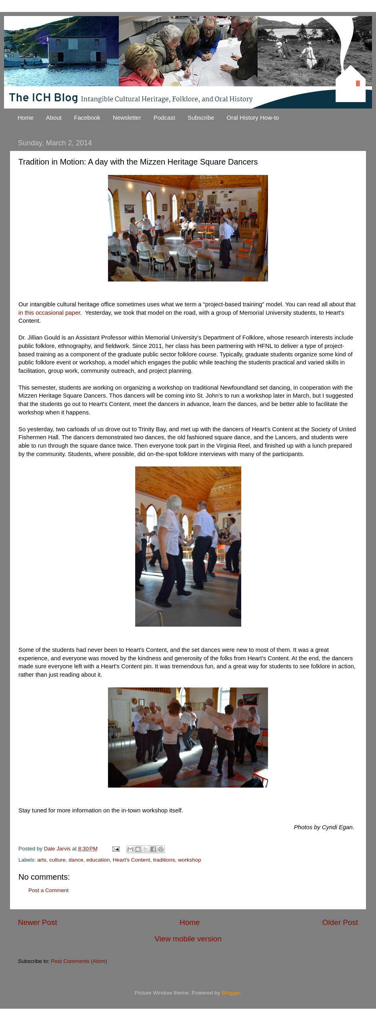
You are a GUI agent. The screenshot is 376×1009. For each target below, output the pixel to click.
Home (26, 117)
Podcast (164, 117)
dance (75, 860)
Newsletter (127, 117)
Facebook (87, 117)
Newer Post (37, 922)
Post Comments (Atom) (79, 961)
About (54, 117)
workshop (189, 860)
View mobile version (188, 939)
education (98, 860)
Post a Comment (48, 890)
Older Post (340, 922)
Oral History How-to (253, 117)
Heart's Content (131, 860)
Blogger (231, 993)
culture (57, 860)
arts (41, 860)
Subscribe (201, 117)
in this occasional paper (49, 313)
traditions (164, 860)
